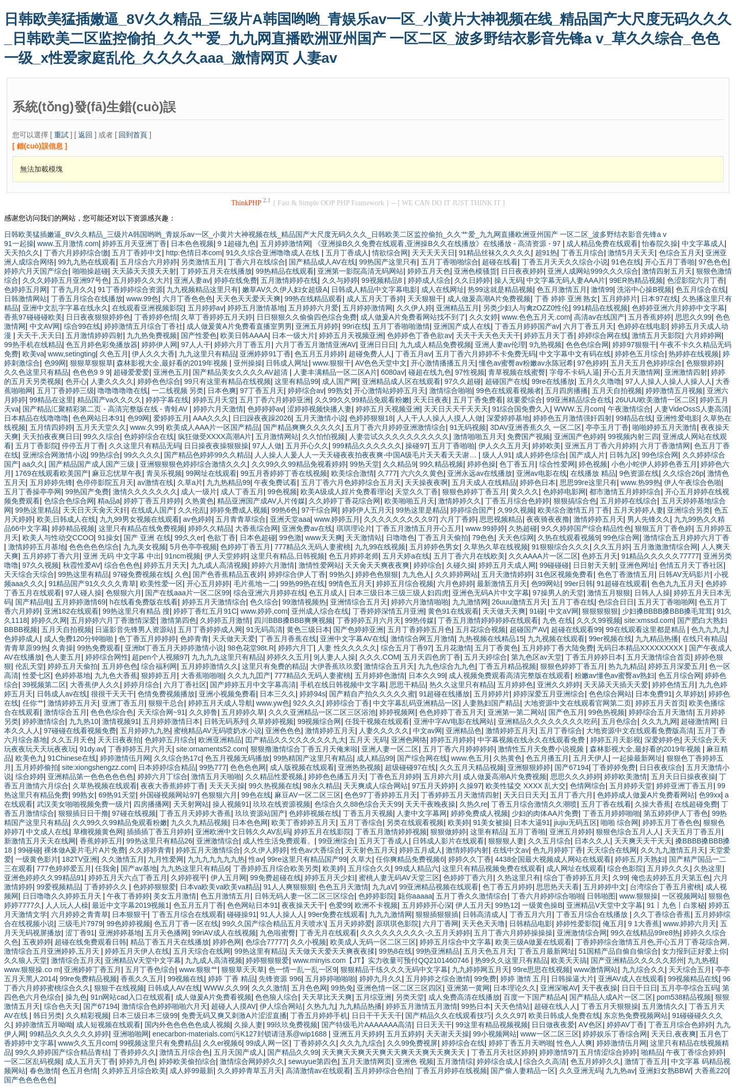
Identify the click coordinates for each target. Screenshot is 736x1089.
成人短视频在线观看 (108, 1025)
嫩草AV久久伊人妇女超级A (285, 289)
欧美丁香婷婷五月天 (303, 822)
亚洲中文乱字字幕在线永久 (65, 308)
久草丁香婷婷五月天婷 (216, 317)
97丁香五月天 (262, 390)
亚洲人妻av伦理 (500, 345)
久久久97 (510, 1015)
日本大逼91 (532, 822)
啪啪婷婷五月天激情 (664, 427)
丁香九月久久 (72, 289)
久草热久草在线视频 (496, 547)
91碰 (537, 611)
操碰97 (416, 446)
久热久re (473, 804)
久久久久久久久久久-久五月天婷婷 (415, 933)
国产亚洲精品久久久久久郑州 (637, 960)
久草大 (361, 859)
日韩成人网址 (287, 363)
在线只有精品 (703, 639)
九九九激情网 (390, 914)
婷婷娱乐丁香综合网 (615, 1034)
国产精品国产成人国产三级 (92, 464)
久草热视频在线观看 (105, 786)
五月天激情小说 (320, 418)
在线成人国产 (152, 510)
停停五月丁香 (83, 446)
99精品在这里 (52, 400)
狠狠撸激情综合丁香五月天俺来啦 (304, 749)
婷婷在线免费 (235, 280)
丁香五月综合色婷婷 (517, 501)
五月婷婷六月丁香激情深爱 (113, 620)
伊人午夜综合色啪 (692, 482)
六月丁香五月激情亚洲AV (315, 345)
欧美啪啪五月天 (409, 501)
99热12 (506, 905)
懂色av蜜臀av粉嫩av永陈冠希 (526, 363)
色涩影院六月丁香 (695, 280)
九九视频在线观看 (556, 639)
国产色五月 (566, 712)
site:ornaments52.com (211, 749)
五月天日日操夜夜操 (683, 776)
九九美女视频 (144, 547)
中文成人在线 (47, 832)
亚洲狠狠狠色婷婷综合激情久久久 (193, 464)
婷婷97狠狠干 (634, 345)
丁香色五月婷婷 (395, 776)
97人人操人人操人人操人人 (668, 381)
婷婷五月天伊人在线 (137, 951)
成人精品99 (375, 758)
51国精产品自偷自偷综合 (618, 951)
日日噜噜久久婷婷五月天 (62, 896)
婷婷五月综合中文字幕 (455, 942)
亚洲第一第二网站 (516, 712)
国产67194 (572, 767)
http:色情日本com (194, 253)
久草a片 (190, 482)
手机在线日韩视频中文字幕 (343, 685)
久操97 (470, 786)
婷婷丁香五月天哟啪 (521, 1043)
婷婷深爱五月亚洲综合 (549, 694)
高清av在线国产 (599, 317)
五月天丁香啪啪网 (666, 602)
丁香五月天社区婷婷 (503, 1052)
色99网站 (546, 583)
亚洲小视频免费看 (227, 694)
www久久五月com (87, 1043)
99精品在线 (634, 418)
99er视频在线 (610, 639)
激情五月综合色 (184, 1052)
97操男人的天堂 (558, 593)
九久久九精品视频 (199, 822)
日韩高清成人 (484, 914)
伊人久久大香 (153, 354)
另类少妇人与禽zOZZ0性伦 (526, 308)
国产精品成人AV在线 (322, 262)
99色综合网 (660, 455)
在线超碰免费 (696, 804)
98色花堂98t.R (250, 648)
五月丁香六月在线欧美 (469, 556)
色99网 (55, 363)
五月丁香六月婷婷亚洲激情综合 (396, 427)
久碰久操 (460, 565)
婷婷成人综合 (429, 280)
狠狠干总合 (166, 703)
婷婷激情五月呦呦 (44, 1025)
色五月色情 (80, 1071)
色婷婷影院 (376, 896)
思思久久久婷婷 (575, 776)
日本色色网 (250, 822)
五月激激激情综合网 (665, 547)
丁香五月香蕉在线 (287, 639)
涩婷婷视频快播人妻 (319, 409)
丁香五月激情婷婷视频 (391, 832)
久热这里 (708, 868)
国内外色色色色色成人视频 (188, 1025)
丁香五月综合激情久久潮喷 (534, 804)
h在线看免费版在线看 (143, 602)
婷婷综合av (306, 390)
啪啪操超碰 (90, 271)
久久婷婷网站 (456, 574)
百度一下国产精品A (534, 997)
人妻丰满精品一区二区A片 (335, 372)
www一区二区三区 (549, 1034)
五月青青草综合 (241, 519)
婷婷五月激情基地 (256, 308)
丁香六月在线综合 (256, 262)
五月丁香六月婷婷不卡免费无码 (485, 354)
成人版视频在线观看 (302, 767)
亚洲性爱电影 (677, 418)
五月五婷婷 (404, 1034)
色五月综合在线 (701, 289)
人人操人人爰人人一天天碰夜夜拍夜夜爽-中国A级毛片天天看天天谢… (366, 455)
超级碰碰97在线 (410, 767)
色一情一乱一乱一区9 (302, 969)
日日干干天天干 (377, 1015)
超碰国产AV (528, 629)
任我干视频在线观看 (377, 721)
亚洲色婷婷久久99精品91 (44, 878)
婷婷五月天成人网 (507, 565)
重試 (61, 135)
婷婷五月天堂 (214, 400)
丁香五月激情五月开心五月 (419, 528)
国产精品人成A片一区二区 (611, 997)
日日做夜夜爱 (553, 1025)
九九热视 (701, 960)
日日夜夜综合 (660, 767)
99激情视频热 (305, 602)
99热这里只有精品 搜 (135, 611)
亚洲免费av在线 (307, 528)
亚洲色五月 (171, 372)
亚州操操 (248, 363)
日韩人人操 (652, 593)
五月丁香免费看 (478, 400)
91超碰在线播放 (444, 694)
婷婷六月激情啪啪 (419, 602)
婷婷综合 (427, 565)
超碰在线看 (500, 262)
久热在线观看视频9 (568, 538)
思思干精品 (407, 685)
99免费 (485, 979)
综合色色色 (122, 565)
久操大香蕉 (653, 804)
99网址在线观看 (211, 473)
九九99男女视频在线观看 (139, 519)
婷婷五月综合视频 (404, 583)
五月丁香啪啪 (452, 446)
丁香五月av (414, 354)
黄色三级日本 (308, 629)
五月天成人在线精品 (484, 482)
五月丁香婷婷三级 (65, 390)
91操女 (109, 538)
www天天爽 (323, 538)
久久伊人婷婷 (265, 850)
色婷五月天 (599, 556)
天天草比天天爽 (327, 997)
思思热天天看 (557, 887)
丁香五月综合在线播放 (87, 299)
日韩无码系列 (225, 721)
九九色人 (416, 574)
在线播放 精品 (592, 473)
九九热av (620, 1071)
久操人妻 (248, 1025)
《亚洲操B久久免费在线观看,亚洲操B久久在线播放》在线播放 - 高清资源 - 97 (438, 243)
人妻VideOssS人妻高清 (691, 409)
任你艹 (33, 703)
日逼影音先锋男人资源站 (134, 629)
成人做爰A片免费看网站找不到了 (412, 317)
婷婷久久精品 (209, 528)
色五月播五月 (547, 758)
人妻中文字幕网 (422, 813)
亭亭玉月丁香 (607, 427)
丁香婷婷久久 (106, 887)
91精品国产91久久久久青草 (92, 583)
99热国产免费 (87, 492)
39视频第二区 (44, 685)
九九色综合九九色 (446, 666)
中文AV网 (45, 326)
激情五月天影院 (657, 335)
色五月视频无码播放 (237, 758)
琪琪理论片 (354, 528)
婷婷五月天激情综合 (214, 602)
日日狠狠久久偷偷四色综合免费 (307, 317)
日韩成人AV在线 (174, 988)
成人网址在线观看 (575, 868)
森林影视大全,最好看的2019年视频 (173, 363)
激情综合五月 (65, 712)
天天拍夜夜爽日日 (51, 436)
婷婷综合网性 (106, 657)
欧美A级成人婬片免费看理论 (346, 492)
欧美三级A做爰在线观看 (533, 942)
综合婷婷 (29, 776)
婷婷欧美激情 (625, 776)
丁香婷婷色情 (155, 317)
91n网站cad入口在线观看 (130, 997)
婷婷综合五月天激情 (661, 712)
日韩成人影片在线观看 (448, 841)
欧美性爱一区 (161, 583)
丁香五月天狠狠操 (609, 1006)
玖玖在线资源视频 (281, 804)
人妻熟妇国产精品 (491, 703)
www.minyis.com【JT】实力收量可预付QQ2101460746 (382, 960)
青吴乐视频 (164, 473)
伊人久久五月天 (503, 446)
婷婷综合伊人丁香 (297, 574)
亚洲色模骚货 (475, 271)
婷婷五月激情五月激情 (421, 1006)
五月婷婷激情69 (80, 602)
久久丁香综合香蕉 (662, 914)
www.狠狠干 (332, 363)
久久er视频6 (222, 1043)
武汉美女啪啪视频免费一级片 (83, 804)
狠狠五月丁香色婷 (663, 528)
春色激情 (44, 1071)
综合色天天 (62, 1006)
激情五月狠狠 (608, 593)
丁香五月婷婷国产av (527, 326)
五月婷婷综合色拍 (382, 1071)
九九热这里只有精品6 (194, 868)
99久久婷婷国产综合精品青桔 (62, 1052)
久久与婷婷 (340, 280)
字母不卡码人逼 (574, 372)
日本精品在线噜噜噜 (36, 418)
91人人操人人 (282, 914)
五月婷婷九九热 (145, 731)
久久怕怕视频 (323, 436)
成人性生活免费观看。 (278, 841)
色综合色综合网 (69, 501)
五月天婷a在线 (405, 556)
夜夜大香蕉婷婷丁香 (173, 786)
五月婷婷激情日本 (171, 721)
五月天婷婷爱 (350, 923)
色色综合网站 (610, 694)
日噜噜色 (400, 538)
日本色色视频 (192, 243)
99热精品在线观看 (285, 271)
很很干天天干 (112, 694)
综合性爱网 (557, 464)
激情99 (602, 289)
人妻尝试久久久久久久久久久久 (399, 436)
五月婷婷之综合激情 (438, 979)
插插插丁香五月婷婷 (159, 832)
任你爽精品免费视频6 (410, 859)
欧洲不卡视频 (376, 905)
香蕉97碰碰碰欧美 (33, 317)
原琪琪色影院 (397, 923)
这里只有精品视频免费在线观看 (492, 868)
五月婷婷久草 (242, 712)
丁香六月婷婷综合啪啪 (547, 896)
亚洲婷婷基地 (120, 933)
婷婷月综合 (141, 685)
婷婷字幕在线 (167, 400)
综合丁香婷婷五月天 (576, 878)
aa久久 (33, 464)
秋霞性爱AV (82, 565)
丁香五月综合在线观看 (187, 914)
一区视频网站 (683, 896)
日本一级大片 (293, 335)
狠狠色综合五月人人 (628, 832)
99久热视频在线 (274, 786)
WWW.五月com (579, 409)
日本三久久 (277, 694)
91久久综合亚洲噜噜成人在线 (273, 253)
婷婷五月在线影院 (322, 832)
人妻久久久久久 (384, 731)
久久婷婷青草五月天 (249, 1071)
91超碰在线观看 (622, 583)
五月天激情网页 (366, 1061)
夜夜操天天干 (303, 905)
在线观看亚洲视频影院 (147, 308)
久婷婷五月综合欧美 (134, 1071)
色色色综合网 (587, 345)
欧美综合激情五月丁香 (573, 510)
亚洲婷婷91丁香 (265, 354)
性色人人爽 (574, 1043)
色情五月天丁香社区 (691, 565)
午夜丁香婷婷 (128, 896)
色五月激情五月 (562, 289)
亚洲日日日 (378, 345)
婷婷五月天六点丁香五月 (127, 878)
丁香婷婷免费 (613, 767)
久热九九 (321, 1006)
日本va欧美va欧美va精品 (220, 887)
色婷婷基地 (72, 675)
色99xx (710, 795)
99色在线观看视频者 (508, 390)
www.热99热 (640, 482)
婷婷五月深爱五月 (676, 666)
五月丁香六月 (571, 795)
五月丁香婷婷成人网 (210, 629)
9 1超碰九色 (237, 243)
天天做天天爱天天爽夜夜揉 (332, 951)
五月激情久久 (663, 1006)
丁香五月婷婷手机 (319, 1015)
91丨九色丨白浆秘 (676, 905)
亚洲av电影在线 (541, 473)
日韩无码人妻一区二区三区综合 (305, 896)
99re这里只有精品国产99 (307, 859)
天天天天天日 (433, 253)
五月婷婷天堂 (630, 786)
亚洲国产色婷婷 (579, 436)
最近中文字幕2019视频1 (130, 905)
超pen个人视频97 (160, 657)
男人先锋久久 (648, 519)
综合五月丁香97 (406, 648)
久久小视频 (308, 942)
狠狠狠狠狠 (600, 611)
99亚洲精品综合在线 (579, 400)
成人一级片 (199, 492)
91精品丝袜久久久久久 (494, 253)
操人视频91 (231, 804)
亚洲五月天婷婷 (358, 1034)
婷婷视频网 (397, 712)
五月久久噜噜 (600, 381)
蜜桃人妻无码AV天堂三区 (399, 878)
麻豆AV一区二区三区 (307, 795)
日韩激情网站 (25, 299)
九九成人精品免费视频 (435, 345)
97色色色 (713, 262)
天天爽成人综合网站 (375, 786)
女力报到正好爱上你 (694, 951)
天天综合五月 (690, 969)
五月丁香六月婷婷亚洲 (275, 400)
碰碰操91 (242, 914)
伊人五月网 (228, 878)
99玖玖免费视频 (292, 1025)
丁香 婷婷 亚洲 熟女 (566, 299)
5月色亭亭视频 (193, 547)
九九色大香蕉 (116, 675)
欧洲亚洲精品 (219, 740)
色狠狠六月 (124, 593)
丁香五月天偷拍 (443, 538)
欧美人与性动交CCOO (58, 538)
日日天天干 (434, 1025)
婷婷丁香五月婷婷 (152, 501)
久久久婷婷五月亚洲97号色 (65, 280)
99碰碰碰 (554, 565)
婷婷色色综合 (158, 381)
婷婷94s (313, 694)
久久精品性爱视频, (275, 776)
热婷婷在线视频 (694, 354)
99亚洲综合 (336, 841)
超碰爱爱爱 (131, 372)
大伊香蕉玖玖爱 (335, 666)
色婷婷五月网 (25, 289)
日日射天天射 (594, 565)
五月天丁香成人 (384, 841)
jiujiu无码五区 (575, 822)
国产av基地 (139, 868)
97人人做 (267, 446)
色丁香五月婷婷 (507, 887)
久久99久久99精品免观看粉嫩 (362, 400)
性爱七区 (36, 675)
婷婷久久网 (49, 620)
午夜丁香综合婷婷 (694, 1052)
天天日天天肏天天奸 (95, 510)
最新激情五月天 (502, 583)
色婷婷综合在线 (149, 436)
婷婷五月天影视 (615, 740)
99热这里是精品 (421, 510)
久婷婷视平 (188, 878)
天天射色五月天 (370, 850)
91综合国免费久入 (521, 409)
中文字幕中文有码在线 (575, 354)
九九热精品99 (228, 482)
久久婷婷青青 (150, 850)
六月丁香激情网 (665, 446)
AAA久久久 (210, 418)
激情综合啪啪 (450, 390)
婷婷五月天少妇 (330, 878)
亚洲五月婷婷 (316, 326)
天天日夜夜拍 (119, 740)
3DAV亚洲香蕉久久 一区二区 (536, 427)
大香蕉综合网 (256, 528)
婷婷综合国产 (471, 510)
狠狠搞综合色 (575, 501)
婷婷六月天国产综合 (36, 271)
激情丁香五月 (646, 1061)
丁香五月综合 (582, 253)
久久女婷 (483, 317)
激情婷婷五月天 (598, 519)
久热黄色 (199, 501)
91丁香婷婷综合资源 (130, 289)
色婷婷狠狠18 (371, 418)
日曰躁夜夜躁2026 (262, 418)
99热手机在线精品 (33, 345)
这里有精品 (488, 832)
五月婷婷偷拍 (36, 767)
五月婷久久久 (668, 868)
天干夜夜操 (599, 988)
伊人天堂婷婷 (225, 556)
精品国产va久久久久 (109, 400)
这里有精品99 (296, 381)
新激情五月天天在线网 (40, 841)
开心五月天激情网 (631, 372)
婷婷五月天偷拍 (73, 666)
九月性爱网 (165, 859)
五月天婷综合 (485, 657)
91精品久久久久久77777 (661, 556)
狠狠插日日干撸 (83, 813)
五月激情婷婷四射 (94, 335)
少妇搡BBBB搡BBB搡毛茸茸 (667, 611)
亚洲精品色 (463, 731)
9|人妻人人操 (334, 657)
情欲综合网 (390, 253)
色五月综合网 (679, 675)
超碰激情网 (699, 721)
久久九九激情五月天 (672, 850)
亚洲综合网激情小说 (54, 455)
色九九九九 (709, 629)
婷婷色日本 (538, 482)
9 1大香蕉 (643, 923)
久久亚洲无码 (580, 1071)
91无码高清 (264, 629)
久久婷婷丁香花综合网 (344, 501)
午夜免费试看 (275, 482)
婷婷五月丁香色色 (671, 822)
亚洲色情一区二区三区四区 (400, 988)
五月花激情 (453, 648)
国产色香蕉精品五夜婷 (228, 574)
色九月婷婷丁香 (558, 850)
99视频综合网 (319, 721)
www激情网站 (596, 969)
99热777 (212, 767)
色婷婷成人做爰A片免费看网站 (646, 795)
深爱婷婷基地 (508, 418)
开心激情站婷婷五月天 (389, 390)
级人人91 (497, 455)
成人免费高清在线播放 (464, 997)
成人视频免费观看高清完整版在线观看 (509, 675)
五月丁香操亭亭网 (32, 492)
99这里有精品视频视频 (491, 1025)
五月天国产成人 (239, 1052)
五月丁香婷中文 (137, 253)
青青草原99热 (26, 648)
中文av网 (427, 731)
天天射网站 (191, 804)
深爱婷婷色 (662, 740)
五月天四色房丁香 (432, 657)
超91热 (546, 253)
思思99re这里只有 (588, 482)
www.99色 (142, 299)
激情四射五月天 (667, 271)
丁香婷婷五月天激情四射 (460, 795)
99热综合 (105, 455)
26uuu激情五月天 (519, 602)
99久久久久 (142, 455)
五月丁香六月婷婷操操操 (513, 933)
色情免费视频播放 (166, 694)
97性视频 (470, 372)
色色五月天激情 (343, 887)
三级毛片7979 (80, 923)
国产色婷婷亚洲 (358, 629)
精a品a (109, 501)
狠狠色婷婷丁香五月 (474, 492)
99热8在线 (395, 951)
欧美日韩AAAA (244, 335)
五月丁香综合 (560, 731)
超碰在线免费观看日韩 (90, 942)
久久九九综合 (361, 1043)
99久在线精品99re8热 (645, 933)
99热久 (340, 574)
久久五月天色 (72, 740)
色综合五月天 (680, 253)
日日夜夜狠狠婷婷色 (98, 317)
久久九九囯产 (248, 675)
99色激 (290, 538)
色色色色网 (248, 767)
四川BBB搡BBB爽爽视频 (293, 620)
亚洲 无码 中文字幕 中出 (122, 556)
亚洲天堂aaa (290, 519)
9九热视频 (545, 345)
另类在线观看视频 (415, 822)
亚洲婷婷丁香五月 (92, 969)
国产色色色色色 (29, 1080)
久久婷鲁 (203, 712)
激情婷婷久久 (459, 501)
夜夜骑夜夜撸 (547, 519)
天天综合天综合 (29, 574)
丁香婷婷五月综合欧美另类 (276, 868)
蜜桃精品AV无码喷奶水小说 (218, 731)
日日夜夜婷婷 (522, 271)
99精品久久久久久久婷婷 (69, 1034)
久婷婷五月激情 (225, 620)
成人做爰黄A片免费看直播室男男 (239, 326)
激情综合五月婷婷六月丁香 (686, 538)
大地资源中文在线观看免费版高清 (640, 731)
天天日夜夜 (431, 400)
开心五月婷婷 (208, 583)
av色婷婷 (197, 519)
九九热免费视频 (152, 335)
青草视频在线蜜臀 (516, 372)
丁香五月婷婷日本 (594, 657)
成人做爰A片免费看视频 (213, 997)
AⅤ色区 (591, 1025)
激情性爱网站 (319, 565)
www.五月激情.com (68, 243)
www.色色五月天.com (536, 317)
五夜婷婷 (36, 942)
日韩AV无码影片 (684, 574)
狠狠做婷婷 (448, 832)
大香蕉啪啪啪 (202, 675)
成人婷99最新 (192, 1071)
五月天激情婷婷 (506, 574)
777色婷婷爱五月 (64, 868)
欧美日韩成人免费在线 (564, 1015)
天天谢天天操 (447, 1034)
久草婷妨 (690, 694)
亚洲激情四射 (685, 372)
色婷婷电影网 (564, 492)
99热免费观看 (99, 648)
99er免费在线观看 (336, 914)
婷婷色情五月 (673, 685)
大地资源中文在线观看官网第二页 (577, 703)
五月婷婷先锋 (51, 482)
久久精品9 (399, 464)
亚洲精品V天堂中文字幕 (604, 905)
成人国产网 (340, 381)
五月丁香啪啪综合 (449, 262)
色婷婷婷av (265, 409)
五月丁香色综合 (150, 969)
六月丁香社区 (185, 685)
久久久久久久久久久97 (400, 519)
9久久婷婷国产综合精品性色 (586, 528)
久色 (182, 574)
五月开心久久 (307, 446)
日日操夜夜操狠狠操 (216, 446)
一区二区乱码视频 (32, 1061)
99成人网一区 (268, 1043)
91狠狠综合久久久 (561, 547)
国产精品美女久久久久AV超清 (241, 372)
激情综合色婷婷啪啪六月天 (165, 1006)
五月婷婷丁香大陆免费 (557, 648)
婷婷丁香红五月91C (205, 611)
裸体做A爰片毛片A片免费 (84, 850)
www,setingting (72, 354)
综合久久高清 (544, 1061)
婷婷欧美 (546, 446)
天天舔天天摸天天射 (144, 271)
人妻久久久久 (111, 381)
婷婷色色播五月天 (336, 776)
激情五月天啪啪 (216, 776)
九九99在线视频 (380, 547)
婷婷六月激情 (272, 565)
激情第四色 (178, 620)
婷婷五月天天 (165, 565)
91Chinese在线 (72, 758)
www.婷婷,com (264, 611)
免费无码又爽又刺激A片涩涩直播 (233, 1015)
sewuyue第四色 (313, 1061)
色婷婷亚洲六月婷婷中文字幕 (678, 308)
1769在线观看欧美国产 (51, 473)
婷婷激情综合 (43, 721)
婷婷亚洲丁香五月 (685, 786)
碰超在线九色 (429, 372)
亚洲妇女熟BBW (665, 1071)
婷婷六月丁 (296, 648)
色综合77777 (266, 942)
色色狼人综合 (276, 997)
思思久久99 (693, 317)
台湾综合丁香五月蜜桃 (665, 887)
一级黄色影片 (36, 859)
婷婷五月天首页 (660, 703)
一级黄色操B (542, 905)
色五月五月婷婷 (319, 354)
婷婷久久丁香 (469, 859)
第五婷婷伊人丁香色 (675, 813)
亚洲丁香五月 (123, 703)
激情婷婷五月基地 (36, 547)
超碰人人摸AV (233, 1006)
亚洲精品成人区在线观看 (401, 381)
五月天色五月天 (489, 951)
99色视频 (282, 492)
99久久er (188, 538)
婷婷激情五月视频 (674, 390)
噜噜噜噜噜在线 (123, 390)
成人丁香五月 (242, 492)
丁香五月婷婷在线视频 (451, 1071)
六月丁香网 (440, 923)
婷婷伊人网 (159, 345)
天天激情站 (364, 538)
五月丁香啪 (527, 832)
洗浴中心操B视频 (644, 289)
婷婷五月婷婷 (451, 740)
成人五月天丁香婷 (375, 299)
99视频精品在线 (693, 979)
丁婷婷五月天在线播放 (216, 271)
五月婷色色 (119, 666)
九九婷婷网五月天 (480, 969)
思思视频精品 (500, 519)
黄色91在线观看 (453, 611)
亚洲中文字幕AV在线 (353, 639)
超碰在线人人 (555, 1006)
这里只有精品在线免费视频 (142, 528)
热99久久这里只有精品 (511, 960)
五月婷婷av (206, 308)
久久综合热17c (177, 758)
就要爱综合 (524, 400)
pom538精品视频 (684, 997)
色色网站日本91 (98, 418)
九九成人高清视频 (219, 565)
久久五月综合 (549, 841)
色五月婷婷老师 (354, 556)
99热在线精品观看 (314, 299)
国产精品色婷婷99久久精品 (207, 455)
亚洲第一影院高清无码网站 (360, 271)
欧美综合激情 (352, 473)
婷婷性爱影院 (577, 923)
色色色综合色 (111, 712)
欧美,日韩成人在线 (66, 519)
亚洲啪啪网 (131, 1034)
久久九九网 (659, 721)
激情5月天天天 (631, 253)
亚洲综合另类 (688, 510)
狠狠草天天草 (242, 969)
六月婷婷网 (704, 335)
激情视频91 (120, 721)
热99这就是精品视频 (500, 289)
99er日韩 (578, 583)
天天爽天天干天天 (643, 841)
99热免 (342, 988)
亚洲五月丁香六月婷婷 (600, 446)
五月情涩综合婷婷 (608, 1052)
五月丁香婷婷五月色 (419, 629)
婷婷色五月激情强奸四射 (572, 418)
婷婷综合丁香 (347, 703)
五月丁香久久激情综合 (472, 896)
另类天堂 (410, 997)
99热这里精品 (37, 510)
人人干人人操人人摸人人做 (439, 418)
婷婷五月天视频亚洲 (351, 335)
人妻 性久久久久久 (347, 648)
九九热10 (84, 721)
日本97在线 (659, 299)
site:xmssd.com (648, 620)
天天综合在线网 (612, 850)
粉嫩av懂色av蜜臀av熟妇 (614, 675)
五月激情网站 (277, 436)
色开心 (76, 381)
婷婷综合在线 (463, 1043)
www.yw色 (272, 703)
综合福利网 (159, 666)
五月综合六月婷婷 (148, 262)
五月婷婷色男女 (434, 547)
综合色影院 (625, 868)
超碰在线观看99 (576, 629)
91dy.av (92, 749)
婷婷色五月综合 (640, 354)
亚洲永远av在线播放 (479, 473)
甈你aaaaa (415, 896)
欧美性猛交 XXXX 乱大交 (526, 786)
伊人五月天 (473, 905)
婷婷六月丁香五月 (242, 345)
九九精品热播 (656, 639)
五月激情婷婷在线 (289, 280)
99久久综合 (101, 436)
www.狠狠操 (638, 896)
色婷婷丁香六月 (468, 878)
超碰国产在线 (506, 381)
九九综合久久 (643, 969)
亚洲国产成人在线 (462, 326)
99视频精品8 (382, 280)
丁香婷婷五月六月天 (368, 620)
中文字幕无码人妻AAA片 (565, 280)
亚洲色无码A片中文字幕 (490, 593)
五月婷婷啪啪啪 (330, 979)
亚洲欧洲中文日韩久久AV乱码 (242, 832)
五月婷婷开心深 (427, 905)
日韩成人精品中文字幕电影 (374, 289)
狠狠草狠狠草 (91, 363)
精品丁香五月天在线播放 (169, 942)
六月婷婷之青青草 (79, 914)
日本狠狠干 (130, 914)
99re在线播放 (553, 381)
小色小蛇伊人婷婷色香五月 (654, 464)
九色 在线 (557, 620)
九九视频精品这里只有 (202, 289)
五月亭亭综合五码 (689, 988)
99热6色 (284, 510)
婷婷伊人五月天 (367, 510)
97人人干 (196, 345)
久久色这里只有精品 (36, 372)
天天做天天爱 (233, 639)
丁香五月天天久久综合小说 (565, 262)
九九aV (383, 887)
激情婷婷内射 (467, 850)
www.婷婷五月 (337, 519)
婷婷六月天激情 (218, 409)
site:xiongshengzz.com (98, 767)
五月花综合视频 (480, 629)
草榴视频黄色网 (98, 832)
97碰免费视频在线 (142, 574)
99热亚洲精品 (438, 951)
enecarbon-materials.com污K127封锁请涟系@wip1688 (240, 1034)
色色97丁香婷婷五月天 (380, 795)
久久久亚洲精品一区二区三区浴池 (322, 712)
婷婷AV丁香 (626, 1025)
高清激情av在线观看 (318, 1071)
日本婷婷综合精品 (166, 767)
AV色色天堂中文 (381, 363)
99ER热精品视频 (636, 280)
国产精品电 (33, 602)
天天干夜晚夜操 (430, 804)
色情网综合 (588, 786)
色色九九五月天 (676, 583)
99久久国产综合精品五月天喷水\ (273, 923)
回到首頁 (133, 135)
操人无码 (508, 280)
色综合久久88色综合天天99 (358, 804)
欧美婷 (458, 822)
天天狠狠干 (425, 299)
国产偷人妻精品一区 (523, 1071)
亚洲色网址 (637, 565)
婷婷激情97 (557, 1052)
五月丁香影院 (36, 446)
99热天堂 (364, 464)
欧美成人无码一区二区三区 (373, 942)
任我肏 (106, 868)
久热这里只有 (518, 878)
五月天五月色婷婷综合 (646, 363)
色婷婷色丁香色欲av (419, 335)
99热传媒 (419, 620)
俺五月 (613, 923)
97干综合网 (320, 510)
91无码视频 (468, 427)
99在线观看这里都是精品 (646, 629)
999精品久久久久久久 (366, 446)
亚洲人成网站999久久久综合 (592, 271)
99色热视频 (606, 712)
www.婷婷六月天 (689, 923)
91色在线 (626, 262)
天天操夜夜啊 (426, 482)
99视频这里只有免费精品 (159, 1043)
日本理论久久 (514, 988)
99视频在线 (186, 979)
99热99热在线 (302, 583)
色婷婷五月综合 (170, 740)
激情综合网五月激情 (422, 639)
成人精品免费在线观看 (602, 243)
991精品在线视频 (600, 308)
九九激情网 (470, 602)
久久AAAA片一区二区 (543, 556)
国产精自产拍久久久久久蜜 (372, 694)
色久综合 (264, 602)
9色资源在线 (639, 473)
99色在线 (256, 795)
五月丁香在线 (572, 602)
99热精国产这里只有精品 (313, 758)
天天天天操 (227, 786)
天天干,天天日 (39, 335)
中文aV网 (563, 611)
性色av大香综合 (316, 850)
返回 (85, 135)
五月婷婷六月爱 (313, 308)
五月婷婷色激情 (380, 675)
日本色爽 (222, 390)
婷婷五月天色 (428, 271)
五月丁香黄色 (496, 648)
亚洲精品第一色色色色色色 (90, 776)
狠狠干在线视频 (119, 988)
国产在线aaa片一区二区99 (187, 593)
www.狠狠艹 (198, 969)
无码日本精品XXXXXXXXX (641, 648)
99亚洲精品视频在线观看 (439, 887)
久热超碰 (523, 528)
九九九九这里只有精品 (227, 657)
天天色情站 (512, 1006)
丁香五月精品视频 (507, 666)
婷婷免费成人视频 (238, 510)
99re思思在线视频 (541, 969)
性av (255, 859)
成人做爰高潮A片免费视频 (489, 299)
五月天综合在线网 (202, 951)
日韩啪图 (601, 896)
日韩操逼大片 (572, 979)
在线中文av (511, 850)
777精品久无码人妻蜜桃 (312, 547)
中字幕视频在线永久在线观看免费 (532, 740)
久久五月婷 (611, 547)
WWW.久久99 (225, 988)
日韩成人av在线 (62, 694)
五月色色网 (309, 988)
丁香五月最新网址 (546, 951)
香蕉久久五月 (142, 979)
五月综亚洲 (374, 997)
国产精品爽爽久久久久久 (302, 427)
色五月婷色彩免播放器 (101, 345)
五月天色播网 (166, 933)
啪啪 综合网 (619, 822)
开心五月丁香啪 (670, 262)
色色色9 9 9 (91, 372)
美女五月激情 (174, 896)
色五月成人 (326, 593)
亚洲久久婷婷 (558, 685)
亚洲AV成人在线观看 (631, 979)
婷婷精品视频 (73, 528)
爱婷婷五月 (171, 418)
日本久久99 (426, 675)
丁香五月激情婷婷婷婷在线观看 (488, 620)
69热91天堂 (117, 795)
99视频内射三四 (633, 436)
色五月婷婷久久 (595, 1061)
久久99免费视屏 (412, 1043)
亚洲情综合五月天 (358, 602)
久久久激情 (269, 988)
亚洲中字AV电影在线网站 (453, 721)
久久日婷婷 (472, 280)
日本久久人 (592, 841)
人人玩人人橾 (66, 905)
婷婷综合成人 (498, 1061)
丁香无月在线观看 (328, 933)
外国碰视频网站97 (169, 795)
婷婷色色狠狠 (376, 574)
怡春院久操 (660, 243)
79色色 (483, 538)
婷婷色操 (481, 464)
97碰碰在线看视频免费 (80, 731)
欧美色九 (29, 758)
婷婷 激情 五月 (523, 979)
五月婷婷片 (619, 299)
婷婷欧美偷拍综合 (187, 1061)
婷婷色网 (227, 942)
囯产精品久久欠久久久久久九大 (295, 740)
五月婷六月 (441, 776)
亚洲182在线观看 (71, 611)
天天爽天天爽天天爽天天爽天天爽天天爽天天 (394, 1052)
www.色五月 (470, 758)
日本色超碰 (257, 538)
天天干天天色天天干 (488, 335)
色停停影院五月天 (104, 482)
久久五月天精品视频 (472, 767)
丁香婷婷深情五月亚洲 (388, 611)
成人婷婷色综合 (541, 455)
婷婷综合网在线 (603, 335)
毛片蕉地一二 (255, 583)
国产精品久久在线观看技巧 (448, 1015)
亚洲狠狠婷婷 (529, 767)
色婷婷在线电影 (642, 326)
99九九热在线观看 (87, 262)
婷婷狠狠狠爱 (267, 960)
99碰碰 (29, 850)
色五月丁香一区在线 (186, 923)
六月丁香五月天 (588, 326)
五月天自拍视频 (617, 390)
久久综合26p (683, 473)
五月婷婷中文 (604, 887)
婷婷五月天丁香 (549, 335)
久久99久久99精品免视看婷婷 (298, 464)
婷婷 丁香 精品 (231, 979)
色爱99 (340, 905)
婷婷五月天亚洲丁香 (134, 243)
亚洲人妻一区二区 (390, 749)
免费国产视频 (528, 436)
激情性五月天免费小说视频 (542, 749)
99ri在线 (355, 326)
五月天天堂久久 (101, 427)
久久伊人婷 (414, 308)
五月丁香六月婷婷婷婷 (458, 749)
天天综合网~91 (161, 712)
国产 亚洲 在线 (147, 538)
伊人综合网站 (281, 1006)
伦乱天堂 (29, 666)
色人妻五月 (63, 657)
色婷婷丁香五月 (245, 547)
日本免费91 (653, 694)
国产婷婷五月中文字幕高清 (253, 685)
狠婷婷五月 (159, 675)
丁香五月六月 (531, 914)
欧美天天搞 (569, 960)
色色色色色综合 (94, 547)
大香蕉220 (711, 1071)
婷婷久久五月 (288, 657)
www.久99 (146, 427)
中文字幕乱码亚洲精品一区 (416, 703)
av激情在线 (155, 482)
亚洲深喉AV (559, 988)
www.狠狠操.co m (32, 969)
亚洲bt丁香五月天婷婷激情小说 (174, 648)
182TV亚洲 (79, 859)
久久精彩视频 (87, 1015)
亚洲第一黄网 (468, 988)
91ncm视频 (182, 556)
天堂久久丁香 (416, 492)
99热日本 (476, 1006)
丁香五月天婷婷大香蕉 (195, 813)
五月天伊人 (591, 758)
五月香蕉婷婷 (649, 317)
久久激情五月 (122, 859)
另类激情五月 (202, 262)
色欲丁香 (221, 538)
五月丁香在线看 (606, 804)
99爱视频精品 (59, 887)
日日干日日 (639, 988)
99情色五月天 (351, 583)
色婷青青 (194, 639)
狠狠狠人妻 (506, 841)
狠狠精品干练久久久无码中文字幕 (394, 969)
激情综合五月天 (389, 666)
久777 (387, 473)
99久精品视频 (442, 464)
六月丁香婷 (458, 519)
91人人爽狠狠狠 (288, 887)
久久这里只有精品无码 (144, 446)
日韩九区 (623, 455)
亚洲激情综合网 (582, 933)
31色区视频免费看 (565, 574)
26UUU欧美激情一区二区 (655, 400)
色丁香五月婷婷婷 (147, 639)
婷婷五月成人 (420, 850)
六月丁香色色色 (188, 299)
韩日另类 (47, 1015)
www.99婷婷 (485, 528)
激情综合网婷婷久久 (252, 1061)
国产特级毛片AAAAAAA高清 (366, 1025)
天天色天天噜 (483, 923)
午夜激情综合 (629, 409)
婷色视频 (593, 464)
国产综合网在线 (422, 758)
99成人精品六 (417, 868)
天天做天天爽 (503, 611)
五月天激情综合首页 (659, 657)
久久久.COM (379, 657)
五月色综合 (619, 721)
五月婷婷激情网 (285, 243)
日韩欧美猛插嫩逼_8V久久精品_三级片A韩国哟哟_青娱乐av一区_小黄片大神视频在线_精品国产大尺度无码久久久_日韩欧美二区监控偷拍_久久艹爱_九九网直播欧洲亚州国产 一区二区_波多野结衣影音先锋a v (335, 234)
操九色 (76, 997)
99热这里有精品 (83, 574)
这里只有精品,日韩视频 (288, 556)
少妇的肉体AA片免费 (545, 813)
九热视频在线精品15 (491, 639)
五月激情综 (455, 1061)
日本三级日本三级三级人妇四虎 (399, 593)
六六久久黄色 (422, 473)
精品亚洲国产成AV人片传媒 (261, 501)
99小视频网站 (495, 1034)
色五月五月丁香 (198, 905)
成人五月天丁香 (90, 1061)
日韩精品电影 (530, 923)
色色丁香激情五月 (626, 574)
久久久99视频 (598, 620)
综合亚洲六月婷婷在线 (269, 593)
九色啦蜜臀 (277, 933)
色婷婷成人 (22, 639)
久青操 (62, 648)
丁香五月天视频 (368, 813)
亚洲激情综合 (217, 841)
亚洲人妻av (192, 280)
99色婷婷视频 (128, 923)
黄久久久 (524, 492)
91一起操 (19, 243)
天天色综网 (516, 538)
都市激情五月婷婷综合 (625, 492)
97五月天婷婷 (434, 786)
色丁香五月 (517, 464)
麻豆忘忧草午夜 (117, 473)
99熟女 (339, 390)
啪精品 (651, 1052)
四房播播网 (151, 804)
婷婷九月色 (137, 1061)
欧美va (33, 354)
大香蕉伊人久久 (95, 685)
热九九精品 (626, 666)
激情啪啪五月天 (478, 436)
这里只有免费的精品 (274, 666)
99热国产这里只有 (388, 262)
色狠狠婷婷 (704, 363)
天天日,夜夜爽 (673, 1034)
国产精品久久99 (292, 1052)
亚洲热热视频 (359, 767)
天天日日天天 (524, 795)
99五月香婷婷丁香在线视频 (283, 473)
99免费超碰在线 (275, 878)
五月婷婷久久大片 (141, 280)
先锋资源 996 (280, 979)
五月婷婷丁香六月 (51, 556)
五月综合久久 (369, 868)
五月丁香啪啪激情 (401, 326)
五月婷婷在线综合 (628, 501)
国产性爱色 (199, 335)
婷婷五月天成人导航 (220, 703)
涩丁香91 (80, 933)
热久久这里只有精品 (461, 685)
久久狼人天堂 (25, 960)
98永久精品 (321, 786)
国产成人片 (587, 455)
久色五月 (114, 354)
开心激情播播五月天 (443, 363)
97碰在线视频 (134, 813)
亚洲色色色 (283, 731)
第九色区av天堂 (536, 657)
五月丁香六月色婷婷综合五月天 (351, 482)
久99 (620, 878)
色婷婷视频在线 (314, 813)
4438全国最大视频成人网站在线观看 (553, 859)
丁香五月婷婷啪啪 (611, 813)
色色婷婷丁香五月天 (451, 712)
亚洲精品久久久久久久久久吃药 (548, 721)
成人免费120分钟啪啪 (79, 639)
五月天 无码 (368, 740)
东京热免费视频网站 (636, 1015)
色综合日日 (616, 602)
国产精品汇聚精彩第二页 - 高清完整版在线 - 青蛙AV (105, 409)
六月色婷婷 (455, 583)
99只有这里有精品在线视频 (227, 381)
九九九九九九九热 (216, 859)
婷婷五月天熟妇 (640, 859)
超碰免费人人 (370, 354)
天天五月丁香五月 (693, 832)
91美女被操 (491, 822)
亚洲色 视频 (414, 1061)
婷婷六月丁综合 (162, 776)
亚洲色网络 (409, 740)
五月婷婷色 (515, 685)
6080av (392, 372)
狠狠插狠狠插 (437, 914)
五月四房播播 (566, 390)
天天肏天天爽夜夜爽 (377, 565)
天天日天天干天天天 (456, 409)
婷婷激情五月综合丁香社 (143, 326)
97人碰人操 (83, 593)
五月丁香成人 (347, 253)
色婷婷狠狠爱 (154, 887)
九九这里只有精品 (207, 354)
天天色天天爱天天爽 (248, 299)
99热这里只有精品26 (159, 841)
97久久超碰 (462, 381)
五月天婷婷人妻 (638, 510)
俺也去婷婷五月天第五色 (670, 878)
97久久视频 (40, 565)
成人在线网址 (442, 289)
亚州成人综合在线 (320, 611)
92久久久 (308, 703)
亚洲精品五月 (457, 308)
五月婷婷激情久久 (209, 666)
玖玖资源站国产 (260, 813)
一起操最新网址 (637, 758)
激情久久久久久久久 (145, 492)
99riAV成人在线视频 (224, 933)
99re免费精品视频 (88, 979)
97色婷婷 (592, 363)
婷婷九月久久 (380, 979)
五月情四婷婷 (51, 427)
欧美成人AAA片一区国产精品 (212, 427)
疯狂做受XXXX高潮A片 (215, 436)
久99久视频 (515, 510)
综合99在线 (82, 326)
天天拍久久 (22, 253)
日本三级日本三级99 (145, 1015)
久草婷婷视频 (271, 721)
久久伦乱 (192, 510)
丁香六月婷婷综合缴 (76, 253)
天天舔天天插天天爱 (616, 685)
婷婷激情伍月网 (125, 758)
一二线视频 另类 (178, 390)
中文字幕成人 (703, 243)
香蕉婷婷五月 (101, 841)
